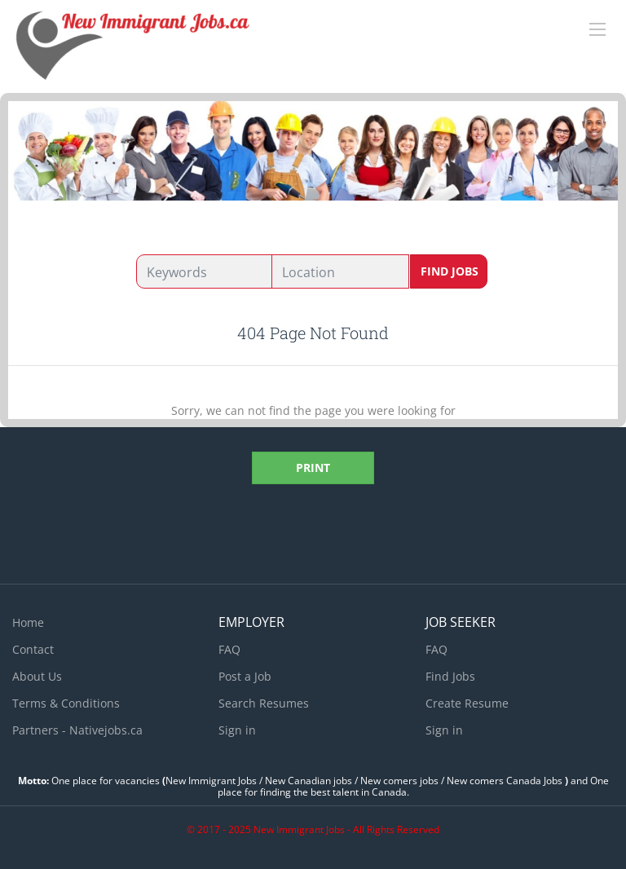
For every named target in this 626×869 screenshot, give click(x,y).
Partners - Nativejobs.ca (77, 730)
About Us (37, 676)
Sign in (237, 730)
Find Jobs (449, 271)
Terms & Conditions (66, 703)
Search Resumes (263, 703)
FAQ (229, 649)
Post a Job (244, 676)
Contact (33, 649)
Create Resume (467, 703)
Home (28, 622)
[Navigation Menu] (597, 29)
